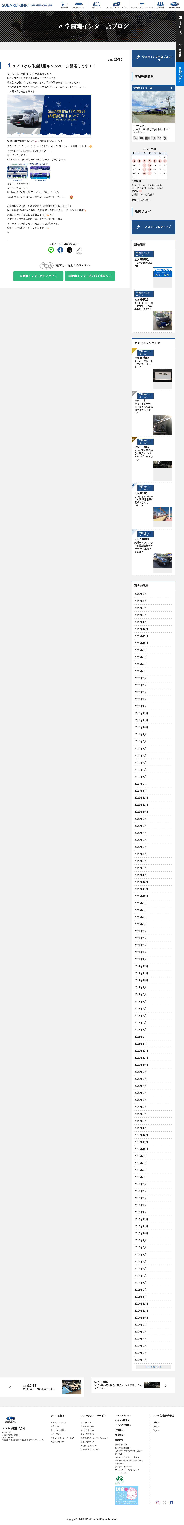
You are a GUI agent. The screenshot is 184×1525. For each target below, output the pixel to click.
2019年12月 (141, 1135)
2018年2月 (140, 1289)
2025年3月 (140, 692)
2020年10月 (141, 1064)
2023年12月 (141, 797)
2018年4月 (140, 1275)
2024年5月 (140, 762)
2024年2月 (140, 783)
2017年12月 (141, 1303)
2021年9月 (140, 987)
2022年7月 (140, 917)
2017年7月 (140, 1338)
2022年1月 (140, 959)
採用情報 (160, 5)
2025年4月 (140, 685)
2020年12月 (141, 1050)
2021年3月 (140, 1029)
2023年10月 (141, 811)
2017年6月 (140, 1345)
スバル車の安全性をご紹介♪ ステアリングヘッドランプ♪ (118, 1387)
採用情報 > (120, 1440)
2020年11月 (141, 1057)
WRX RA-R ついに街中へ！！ (39, 1389)
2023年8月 (140, 825)
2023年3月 (140, 861)
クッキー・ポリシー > (123, 1467)
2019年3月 (140, 1198)
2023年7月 (140, 832)
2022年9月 (140, 903)
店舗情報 (64, 5)
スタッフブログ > (87, 1434)
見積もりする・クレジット (62, 1438)
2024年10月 (141, 727)
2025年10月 (141, 643)
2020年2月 (140, 1121)
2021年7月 (140, 1001)
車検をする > (86, 1422)
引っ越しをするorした (90, 1450)
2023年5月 (140, 846)
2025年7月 (140, 664)
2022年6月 (140, 924)
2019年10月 (141, 1149)
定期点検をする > (87, 1426)
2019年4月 (140, 1191)
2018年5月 (140, 1268)
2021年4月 (140, 1022)
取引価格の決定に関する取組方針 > (128, 1460)
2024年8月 (140, 741)
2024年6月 (140, 755)
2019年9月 (140, 1156)
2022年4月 (140, 938)
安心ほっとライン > (88, 1446)
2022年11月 (141, 889)
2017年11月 (141, 1310)
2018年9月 (140, 1240)
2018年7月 (140, 1254)
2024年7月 (140, 748)
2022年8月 (140, 910)
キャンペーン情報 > (58, 1430)
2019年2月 (140, 1205)
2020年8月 (140, 1078)
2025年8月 (140, 657)
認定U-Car (96, 5)
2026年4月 (140, 601)
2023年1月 (140, 875)
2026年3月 (140, 608)
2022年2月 (140, 952)
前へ (9, 1387)
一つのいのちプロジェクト (142, 5)
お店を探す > (56, 1434)
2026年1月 (140, 622)
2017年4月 (140, 1359)
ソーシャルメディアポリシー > (127, 1470)
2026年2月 (140, 615)
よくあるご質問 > (123, 1425)
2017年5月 (140, 1352)
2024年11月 (141, 720)
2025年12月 (141, 629)
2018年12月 (141, 1219)
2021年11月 (141, 973)
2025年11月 (141, 636)
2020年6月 (140, 1092)
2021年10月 (141, 980)
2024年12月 (141, 713)
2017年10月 (141, 1317)
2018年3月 (140, 1282)
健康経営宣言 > (121, 1445)
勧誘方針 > (119, 1454)
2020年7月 (140, 1085)
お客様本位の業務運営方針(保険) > (128, 1451)
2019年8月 (140, 1163)
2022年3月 (140, 945)
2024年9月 (140, 734)
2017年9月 (140, 1324)
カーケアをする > (87, 1430)
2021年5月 (140, 1015)
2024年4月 (140, 769)
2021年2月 (140, 1036)
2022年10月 (141, 896)
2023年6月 (140, 839)
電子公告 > (119, 1464)
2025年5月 (140, 678)
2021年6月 (140, 1008)
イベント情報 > (122, 1420)
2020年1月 (140, 1128)
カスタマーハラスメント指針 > (127, 1457)
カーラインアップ (78, 5)
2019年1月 (140, 1212)
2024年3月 (140, 776)
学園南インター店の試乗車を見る (90, 276)
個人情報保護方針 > (122, 1448)
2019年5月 (140, 1184)
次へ (163, 1385)
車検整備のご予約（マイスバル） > (94, 1438)
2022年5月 (140, 931)
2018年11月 (141, 1226)
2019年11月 (141, 1142)
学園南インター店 (142, 88)
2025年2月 (140, 699)
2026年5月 (140, 593)
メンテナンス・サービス (117, 5)
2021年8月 (140, 994)
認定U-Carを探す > (58, 1442)
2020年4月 (140, 1106)
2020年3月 (140, 1114)
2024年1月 (140, 790)
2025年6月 (140, 671)
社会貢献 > (120, 1435)
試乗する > (55, 1426)
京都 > (156, 1426)
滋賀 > (156, 1430)
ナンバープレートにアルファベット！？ (143, 364)
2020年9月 (140, 1071)
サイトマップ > (121, 1473)
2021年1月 (140, 1043)
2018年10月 (141, 1233)
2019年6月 (140, 1177)
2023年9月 (140, 818)
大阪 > (156, 1422)
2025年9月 (140, 650)
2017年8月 (140, 1331)
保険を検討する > (87, 1442)
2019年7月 (140, 1170)
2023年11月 (141, 804)
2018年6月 (140, 1261)
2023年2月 (140, 868)
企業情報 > (120, 1430)
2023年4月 (140, 853)
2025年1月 (140, 706)
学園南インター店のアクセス (38, 276)
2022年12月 (141, 882)
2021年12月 (141, 966)
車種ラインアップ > (58, 1422)
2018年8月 (140, 1247)
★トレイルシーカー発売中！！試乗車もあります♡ (143, 306)
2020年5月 (140, 1099)
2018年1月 (140, 1296)
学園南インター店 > (145, 441)
